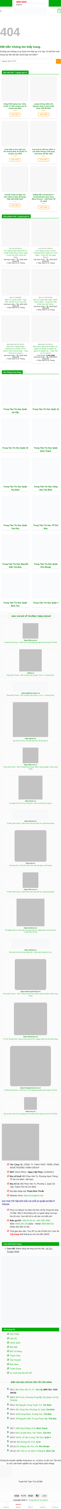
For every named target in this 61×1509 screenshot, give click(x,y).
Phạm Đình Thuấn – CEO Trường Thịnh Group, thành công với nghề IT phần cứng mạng (30, 995)
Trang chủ (6, 1505)
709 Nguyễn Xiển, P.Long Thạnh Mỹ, (36, 1419)
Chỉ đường (55, 1505)
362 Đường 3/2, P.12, (29, 1442)
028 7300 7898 (43, 1221)
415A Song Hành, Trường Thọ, (34, 1414)
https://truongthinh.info (33, 1196)
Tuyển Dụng (15, 1369)
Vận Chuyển (15, 1360)
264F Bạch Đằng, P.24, (31, 1428)
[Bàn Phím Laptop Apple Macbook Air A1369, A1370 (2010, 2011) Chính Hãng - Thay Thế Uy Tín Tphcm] (15, 328)
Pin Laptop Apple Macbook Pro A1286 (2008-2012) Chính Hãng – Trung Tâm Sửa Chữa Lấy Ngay (16, 254)
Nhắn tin (30, 1505)
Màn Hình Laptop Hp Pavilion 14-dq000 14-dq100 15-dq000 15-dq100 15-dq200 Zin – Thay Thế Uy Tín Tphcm (45, 350)
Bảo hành (14, 1364)
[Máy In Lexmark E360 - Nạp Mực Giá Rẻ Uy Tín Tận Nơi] (15, 282)
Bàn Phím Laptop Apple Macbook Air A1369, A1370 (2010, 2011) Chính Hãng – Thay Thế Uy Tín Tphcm (15, 350)
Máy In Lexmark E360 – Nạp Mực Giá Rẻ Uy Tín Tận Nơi (15, 301)
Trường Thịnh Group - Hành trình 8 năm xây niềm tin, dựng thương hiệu (30, 823)
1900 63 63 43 (28, 1221)
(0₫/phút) (18, 1505)
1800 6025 (21, 2)
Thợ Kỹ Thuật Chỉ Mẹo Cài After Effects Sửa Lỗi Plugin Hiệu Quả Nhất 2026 (15, 197)
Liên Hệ (13, 1338)
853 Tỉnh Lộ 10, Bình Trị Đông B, (36, 1451)
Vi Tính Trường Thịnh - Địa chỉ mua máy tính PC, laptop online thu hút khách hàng (30, 1039)
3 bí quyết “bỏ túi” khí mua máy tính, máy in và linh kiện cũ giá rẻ (30, 803)
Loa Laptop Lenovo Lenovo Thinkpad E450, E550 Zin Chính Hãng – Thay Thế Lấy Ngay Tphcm (45, 254)
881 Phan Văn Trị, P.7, (29, 1390)
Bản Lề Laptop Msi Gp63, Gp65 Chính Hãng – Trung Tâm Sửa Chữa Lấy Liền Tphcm (45, 302)
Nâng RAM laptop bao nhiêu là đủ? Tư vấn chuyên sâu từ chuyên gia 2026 (14, 106)
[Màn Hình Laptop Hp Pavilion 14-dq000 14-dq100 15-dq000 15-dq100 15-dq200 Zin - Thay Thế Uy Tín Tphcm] (45, 328)
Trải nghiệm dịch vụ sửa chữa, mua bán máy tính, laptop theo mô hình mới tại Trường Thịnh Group (30, 931)
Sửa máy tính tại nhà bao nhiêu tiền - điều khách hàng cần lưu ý (30, 952)
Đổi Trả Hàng (16, 1351)
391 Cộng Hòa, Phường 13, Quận (35, 1410)
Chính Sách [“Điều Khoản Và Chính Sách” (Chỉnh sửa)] (15, 1343)
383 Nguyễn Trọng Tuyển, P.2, (33, 1405)
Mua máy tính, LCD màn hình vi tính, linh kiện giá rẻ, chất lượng (30, 865)
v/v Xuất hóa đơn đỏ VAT (21, 1373)
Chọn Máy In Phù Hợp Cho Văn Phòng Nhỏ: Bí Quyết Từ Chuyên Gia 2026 (15, 151)
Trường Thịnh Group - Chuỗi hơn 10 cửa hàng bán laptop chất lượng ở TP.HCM (30, 642)
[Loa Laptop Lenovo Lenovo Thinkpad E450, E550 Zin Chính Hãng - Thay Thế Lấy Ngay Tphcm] (45, 233)
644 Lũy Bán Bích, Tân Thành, (33, 1433)
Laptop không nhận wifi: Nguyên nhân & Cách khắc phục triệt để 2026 (43, 106)
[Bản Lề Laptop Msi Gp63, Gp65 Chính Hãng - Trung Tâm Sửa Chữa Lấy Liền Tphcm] (45, 282)
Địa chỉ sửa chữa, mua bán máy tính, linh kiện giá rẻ (30, 741)
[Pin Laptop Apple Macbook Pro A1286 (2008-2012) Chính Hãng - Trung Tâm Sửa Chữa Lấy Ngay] (15, 233)
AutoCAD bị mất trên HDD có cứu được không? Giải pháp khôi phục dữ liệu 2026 (43, 151)
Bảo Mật (13, 1347)
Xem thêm (15, 114)
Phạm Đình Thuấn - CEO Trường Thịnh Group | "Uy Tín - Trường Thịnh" (30, 675)
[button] (1, 11)
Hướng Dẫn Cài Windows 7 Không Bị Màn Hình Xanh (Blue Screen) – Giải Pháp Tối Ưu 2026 (43, 198)
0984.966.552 (48, 1224)
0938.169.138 (21, 1224)
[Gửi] (58, 61)
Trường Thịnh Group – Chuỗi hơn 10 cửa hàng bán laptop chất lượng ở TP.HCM (30, 1090)
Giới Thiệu (14, 1334)
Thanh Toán (15, 1356)
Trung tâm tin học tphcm (38, 1500)
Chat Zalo (42, 1505)
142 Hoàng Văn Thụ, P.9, (32, 1446)
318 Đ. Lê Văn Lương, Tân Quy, (33, 1437)
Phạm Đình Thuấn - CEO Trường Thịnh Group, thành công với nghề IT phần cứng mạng (30, 768)
